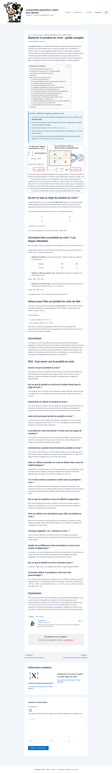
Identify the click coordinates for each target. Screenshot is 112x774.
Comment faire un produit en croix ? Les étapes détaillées (46, 71)
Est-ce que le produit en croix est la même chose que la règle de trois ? (51, 81)
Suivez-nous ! (106, 12)
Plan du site (75, 769)
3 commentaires (32, 689)
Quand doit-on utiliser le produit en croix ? (44, 83)
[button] (83, 12)
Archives (89, 12)
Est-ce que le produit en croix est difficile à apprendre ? (47, 95)
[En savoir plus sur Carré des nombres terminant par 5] (34, 676)
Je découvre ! (78, 12)
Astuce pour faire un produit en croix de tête (43, 73)
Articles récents (40, 616)
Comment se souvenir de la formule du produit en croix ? (47, 89)
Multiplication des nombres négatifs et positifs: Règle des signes (69, 677)
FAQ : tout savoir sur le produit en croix (41, 77)
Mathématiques (42, 689)
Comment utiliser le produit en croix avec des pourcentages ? (49, 104)
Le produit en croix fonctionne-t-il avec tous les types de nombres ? (50, 87)
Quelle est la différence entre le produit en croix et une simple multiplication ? (54, 101)
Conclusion (33, 75)
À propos (31, 616)
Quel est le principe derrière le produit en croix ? (45, 85)
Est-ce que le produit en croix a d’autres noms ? (46, 102)
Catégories (99, 12)
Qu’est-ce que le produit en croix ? (42, 79)
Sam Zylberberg (41, 620)
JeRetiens (47, 622)
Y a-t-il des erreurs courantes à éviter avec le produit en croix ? (49, 93)
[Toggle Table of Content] (72, 66)
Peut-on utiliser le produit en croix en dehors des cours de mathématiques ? (52, 91)
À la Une (68, 12)
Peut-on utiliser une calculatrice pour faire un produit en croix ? (50, 97)
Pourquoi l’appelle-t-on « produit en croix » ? (45, 99)
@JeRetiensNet (69, 640)
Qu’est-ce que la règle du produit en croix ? (42, 69)
